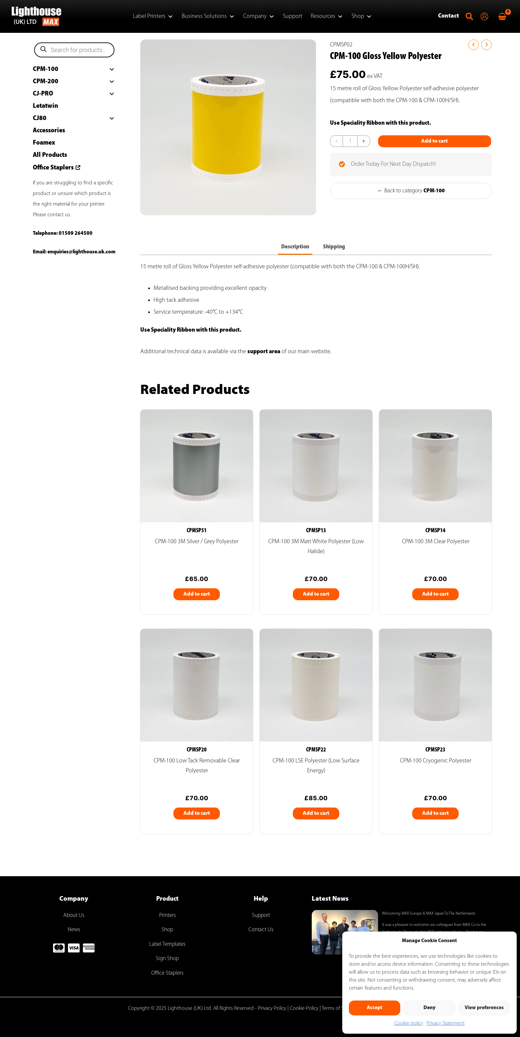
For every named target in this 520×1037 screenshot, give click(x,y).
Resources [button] (327, 16)
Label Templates (167, 944)
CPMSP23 (435, 753)
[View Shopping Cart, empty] (502, 16)
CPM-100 (45, 69)
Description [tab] (295, 249)
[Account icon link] (484, 16)
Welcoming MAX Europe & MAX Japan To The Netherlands (428, 914)
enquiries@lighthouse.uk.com (81, 252)
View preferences (484, 1007)
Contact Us (261, 930)
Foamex (44, 143)
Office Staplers (53, 167)
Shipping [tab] (335, 249)
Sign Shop (167, 958)
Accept (374, 1007)
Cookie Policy (304, 1008)
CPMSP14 (435, 533)
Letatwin (45, 106)
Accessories (49, 130)
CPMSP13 (316, 533)
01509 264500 (76, 233)
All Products (50, 155)
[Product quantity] (350, 141)
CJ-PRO (43, 94)
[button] (470, 18)
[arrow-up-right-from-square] (77, 166)
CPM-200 (45, 81)
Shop (362, 16)
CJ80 (39, 118)
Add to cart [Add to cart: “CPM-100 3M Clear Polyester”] (435, 596)
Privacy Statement (445, 1023)
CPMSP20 (197, 753)
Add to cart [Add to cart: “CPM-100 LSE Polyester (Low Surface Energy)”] (316, 816)
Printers (167, 915)
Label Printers (153, 16)
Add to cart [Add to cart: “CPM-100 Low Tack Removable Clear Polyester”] (196, 816)
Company (259, 16)
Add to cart (386, 159)
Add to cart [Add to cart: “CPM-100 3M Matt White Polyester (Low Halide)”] (316, 596)
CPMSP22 (316, 753)
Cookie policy (408, 1023)
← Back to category (411, 208)
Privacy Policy (272, 1008)
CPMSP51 (197, 533)
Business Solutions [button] (208, 16)
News (74, 930)
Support (292, 16)
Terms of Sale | (337, 1008)
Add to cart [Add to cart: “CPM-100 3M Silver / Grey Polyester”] (196, 596)
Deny (429, 1007)
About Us (73, 915)
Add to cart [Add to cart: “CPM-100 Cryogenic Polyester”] (435, 816)
